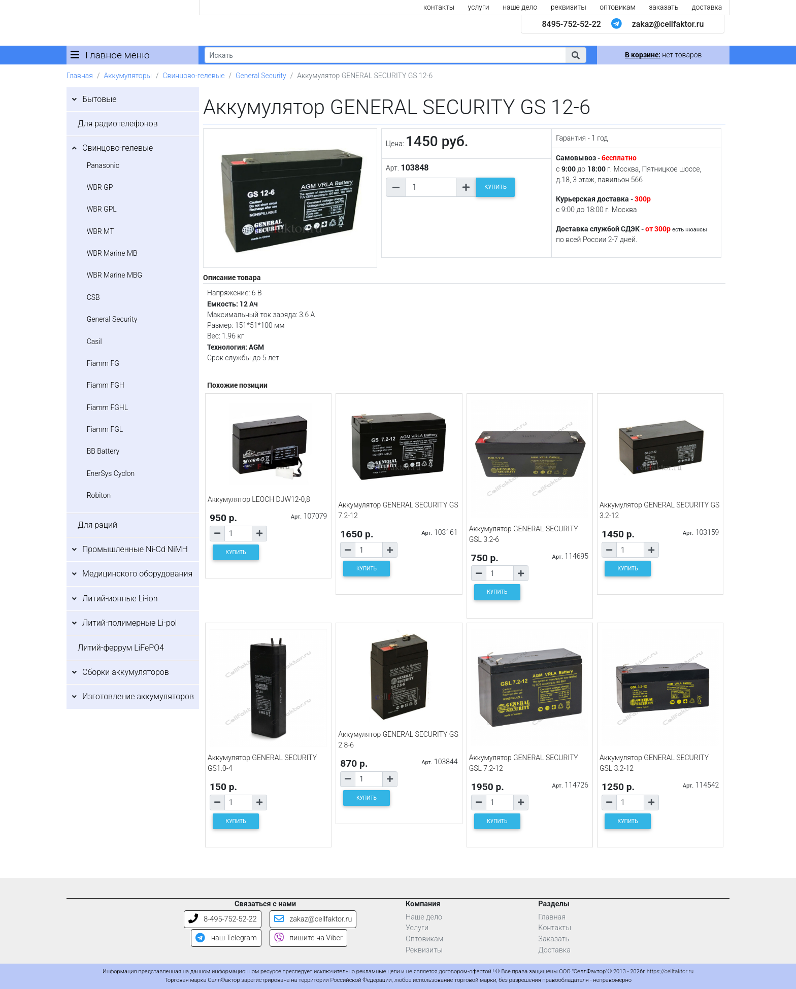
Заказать (553, 939)
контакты (438, 7)
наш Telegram (225, 938)
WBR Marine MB (112, 253)
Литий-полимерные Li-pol (129, 623)
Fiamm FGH (105, 385)
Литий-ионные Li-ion (120, 598)
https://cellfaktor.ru (670, 971)
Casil (94, 341)
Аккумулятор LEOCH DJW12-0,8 (259, 499)
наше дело (520, 7)
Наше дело (424, 917)
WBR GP (100, 187)
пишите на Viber (308, 938)
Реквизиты (424, 950)
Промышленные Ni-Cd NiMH (135, 549)
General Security (261, 76)
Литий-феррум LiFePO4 (121, 648)
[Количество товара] (431, 187)
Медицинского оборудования (137, 573)
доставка (707, 7)
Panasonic (103, 165)
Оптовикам (424, 939)
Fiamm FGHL (107, 407)
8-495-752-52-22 (222, 919)
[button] (575, 55)
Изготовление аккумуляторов (138, 696)
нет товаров (663, 55)
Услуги (417, 928)
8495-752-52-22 (571, 24)
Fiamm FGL (105, 429)
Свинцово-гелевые (194, 76)
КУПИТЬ (495, 187)
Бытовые (99, 99)
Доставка (554, 950)
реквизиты (568, 7)
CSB (93, 297)
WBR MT (100, 231)
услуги (478, 7)
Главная (80, 76)
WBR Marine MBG (115, 275)
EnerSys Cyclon (111, 473)
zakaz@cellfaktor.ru (668, 24)
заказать (663, 7)
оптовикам (618, 7)
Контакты (554, 928)
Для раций (97, 525)
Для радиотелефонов (118, 123)
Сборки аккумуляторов (125, 672)
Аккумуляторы (127, 76)
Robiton (99, 495)
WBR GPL (102, 209)
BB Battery (103, 451)
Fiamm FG (103, 363)
